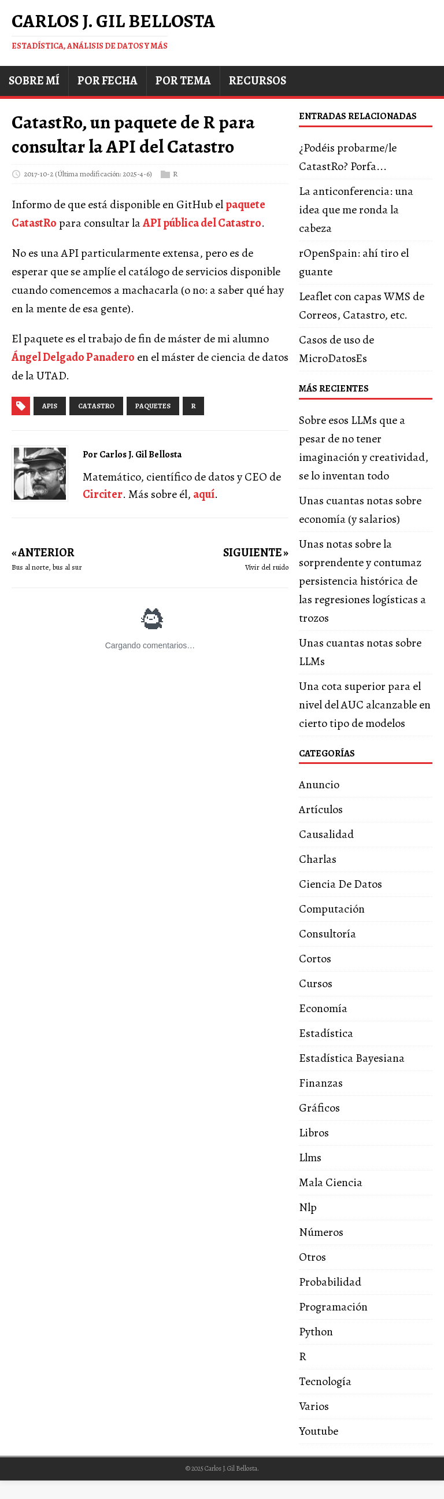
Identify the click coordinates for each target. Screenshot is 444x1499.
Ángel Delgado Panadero (73, 357)
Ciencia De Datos (340, 884)
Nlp (308, 1207)
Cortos (315, 958)
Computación (332, 909)
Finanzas (321, 1083)
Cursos (315, 983)
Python (316, 1331)
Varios (314, 1406)
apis (49, 406)
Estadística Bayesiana (352, 1058)
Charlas (317, 859)
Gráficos (319, 1108)
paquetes (153, 406)
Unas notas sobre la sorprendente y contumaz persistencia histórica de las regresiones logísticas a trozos (362, 581)
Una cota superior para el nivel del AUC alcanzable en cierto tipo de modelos (365, 704)
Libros (314, 1132)
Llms (310, 1157)
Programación (333, 1307)
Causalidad (326, 834)
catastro (96, 406)
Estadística (326, 1033)
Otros (312, 1257)
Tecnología (325, 1381)
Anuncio (319, 784)
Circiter (103, 494)
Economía (323, 1008)
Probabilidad (330, 1282)
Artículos (321, 809)
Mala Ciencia (330, 1182)
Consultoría (327, 934)
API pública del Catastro (202, 223)
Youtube (318, 1431)
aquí (203, 494)
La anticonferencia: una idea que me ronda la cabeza (356, 209)
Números (321, 1232)
